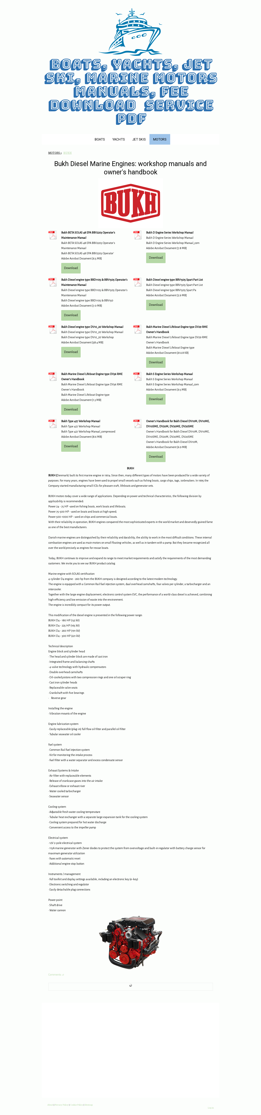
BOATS (100, 139)
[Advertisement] (130, 1050)
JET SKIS (139, 139)
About (50, 1104)
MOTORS (159, 139)
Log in (211, 1107)
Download (71, 268)
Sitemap (89, 1104)
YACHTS (118, 139)
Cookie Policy (76, 1104)
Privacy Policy (61, 1104)
